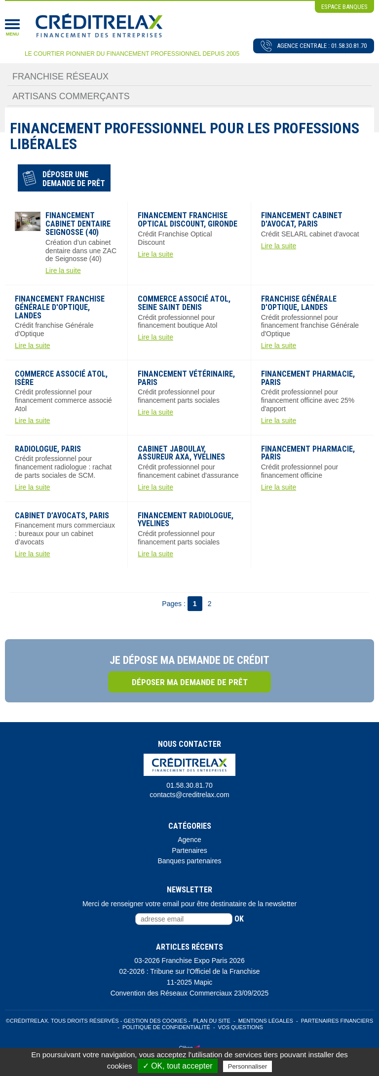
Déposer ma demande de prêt (190, 682)
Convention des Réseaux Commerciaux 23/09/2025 (190, 993)
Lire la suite (63, 270)
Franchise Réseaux (60, 76)
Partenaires (189, 850)
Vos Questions (240, 1027)
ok (239, 918)
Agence (189, 840)
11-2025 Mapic (190, 982)
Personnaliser (247, 1066)
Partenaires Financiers (337, 1021)
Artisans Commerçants (71, 96)
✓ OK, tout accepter (178, 1066)
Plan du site (211, 1021)
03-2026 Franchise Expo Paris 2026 (189, 960)
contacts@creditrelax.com (189, 795)
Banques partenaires (189, 861)
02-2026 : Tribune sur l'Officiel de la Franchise (189, 971)
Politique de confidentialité (166, 1027)
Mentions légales (265, 1021)
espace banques (344, 6)
